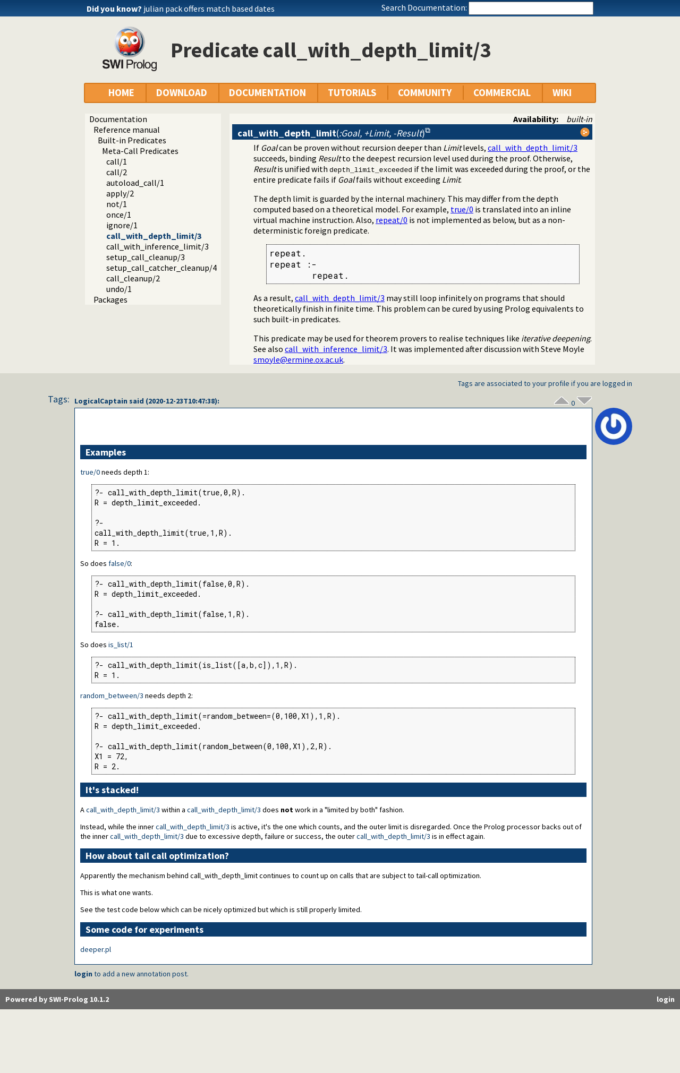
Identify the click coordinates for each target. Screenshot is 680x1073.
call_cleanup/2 (133, 278)
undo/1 (119, 289)
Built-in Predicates (132, 140)
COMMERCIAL (502, 93)
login (83, 973)
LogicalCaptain (101, 401)
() (331, 133)
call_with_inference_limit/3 (157, 246)
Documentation (118, 119)
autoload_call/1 (135, 182)
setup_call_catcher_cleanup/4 (161, 267)
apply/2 (120, 193)
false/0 (119, 563)
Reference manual (127, 129)
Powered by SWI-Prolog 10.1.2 (57, 999)
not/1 (116, 204)
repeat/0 (391, 219)
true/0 (461, 209)
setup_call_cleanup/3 (145, 257)
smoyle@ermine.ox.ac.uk (298, 359)
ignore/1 (122, 225)
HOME (121, 93)
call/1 (116, 161)
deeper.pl (95, 949)
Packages (111, 299)
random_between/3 (111, 695)
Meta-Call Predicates (140, 150)
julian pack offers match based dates (209, 8)
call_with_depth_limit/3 (153, 235)
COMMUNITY (425, 93)
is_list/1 (120, 644)
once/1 (118, 214)
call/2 (116, 172)
